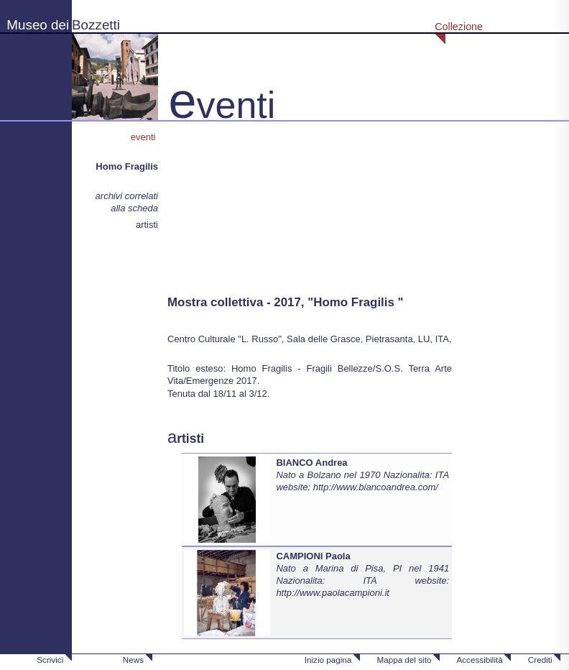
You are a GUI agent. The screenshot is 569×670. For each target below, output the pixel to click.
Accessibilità (479, 659)
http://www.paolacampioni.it (332, 592)
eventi (144, 137)
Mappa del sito (403, 659)
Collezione (459, 27)
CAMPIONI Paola (313, 556)
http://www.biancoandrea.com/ (375, 487)
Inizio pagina (328, 659)
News (133, 659)
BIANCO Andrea (311, 462)
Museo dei (37, 24)
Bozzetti (96, 24)
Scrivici (50, 659)
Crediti (540, 659)
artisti (147, 224)
